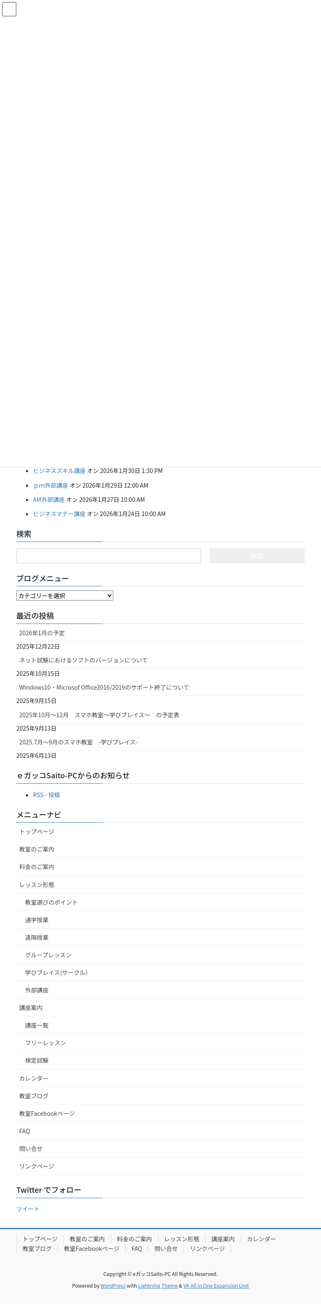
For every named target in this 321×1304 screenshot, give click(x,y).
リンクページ (36, 1166)
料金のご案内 (36, 866)
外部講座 (36, 990)
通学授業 (36, 919)
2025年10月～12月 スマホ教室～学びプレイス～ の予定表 (99, 715)
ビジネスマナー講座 (59, 513)
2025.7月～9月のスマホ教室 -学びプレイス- (78, 742)
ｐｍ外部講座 (50, 485)
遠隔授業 (36, 937)
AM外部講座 (49, 499)
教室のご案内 (36, 849)
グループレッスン (48, 955)
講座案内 (31, 1007)
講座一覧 (36, 1025)
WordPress (113, 1285)
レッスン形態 (36, 884)
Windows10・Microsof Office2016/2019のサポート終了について (104, 687)
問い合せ (31, 1148)
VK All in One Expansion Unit (216, 1285)
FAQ (24, 1131)
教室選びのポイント (51, 902)
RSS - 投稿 (46, 794)
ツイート (28, 1208)
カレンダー (33, 1078)
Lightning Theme (158, 1285)
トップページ (36, 831)
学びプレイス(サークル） (58, 972)
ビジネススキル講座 (59, 470)
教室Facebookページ (47, 1113)
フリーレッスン (45, 1042)
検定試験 (36, 1060)
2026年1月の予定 (42, 633)
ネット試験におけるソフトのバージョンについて (83, 660)
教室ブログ (33, 1096)
